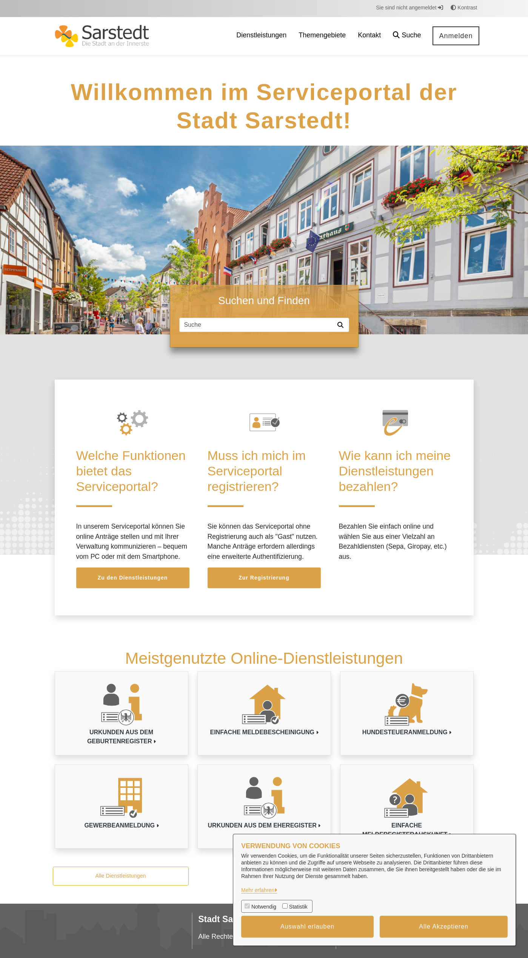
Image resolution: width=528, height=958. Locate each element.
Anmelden (456, 36)
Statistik (298, 907)
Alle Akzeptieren (443, 926)
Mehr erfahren (257, 890)
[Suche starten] (342, 325)
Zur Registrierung (264, 578)
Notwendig (263, 907)
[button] (407, 36)
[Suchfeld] (257, 325)
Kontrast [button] (464, 8)
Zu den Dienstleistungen (133, 578)
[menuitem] (261, 36)
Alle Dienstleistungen (120, 876)
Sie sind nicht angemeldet (409, 8)
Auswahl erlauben (307, 926)
